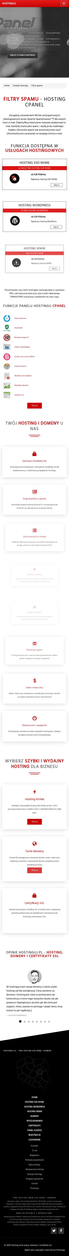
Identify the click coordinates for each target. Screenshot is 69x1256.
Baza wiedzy (34, 1165)
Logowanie (34, 1137)
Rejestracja (34, 1133)
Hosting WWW (34, 1112)
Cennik (34, 1182)
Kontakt (34, 1149)
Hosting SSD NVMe (34, 1104)
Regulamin (34, 1157)
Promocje (34, 1186)
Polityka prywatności (34, 1161)
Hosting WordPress (34, 1108)
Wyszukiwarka (34, 1120)
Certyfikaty (34, 1125)
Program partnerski (34, 1177)
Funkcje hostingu (34, 1173)
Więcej (50, 182)
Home (34, 1101)
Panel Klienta (34, 1129)
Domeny (34, 1116)
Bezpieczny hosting (34, 1169)
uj (9, 3)
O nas (34, 1153)
